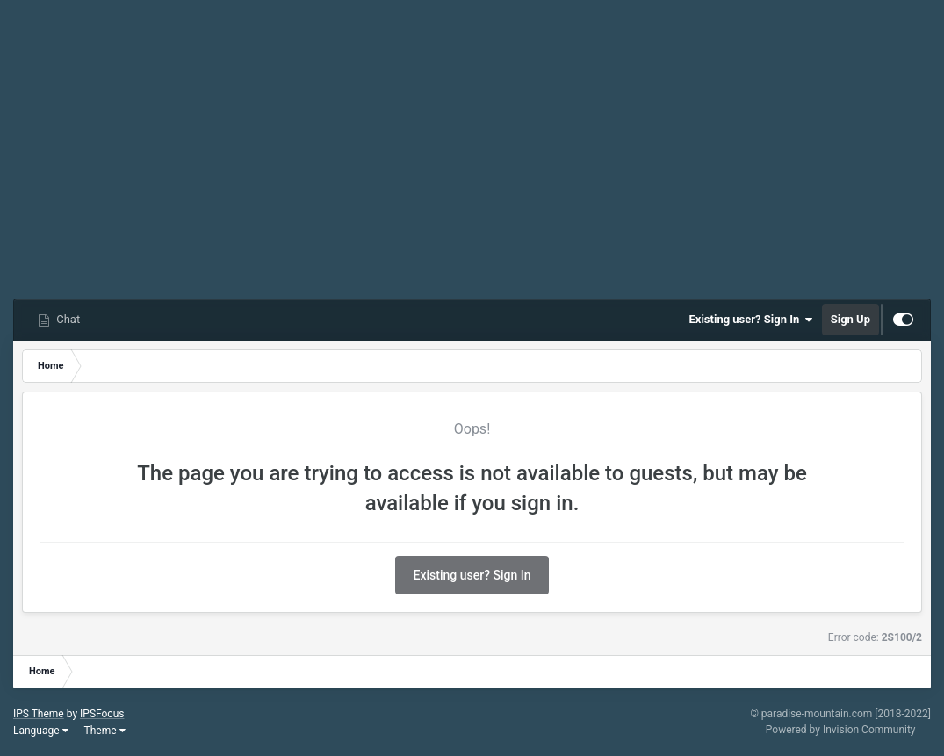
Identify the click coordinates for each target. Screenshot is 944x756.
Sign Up (850, 319)
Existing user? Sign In (751, 319)
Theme (105, 730)
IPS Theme (38, 714)
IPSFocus (102, 714)
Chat (67, 319)
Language (40, 730)
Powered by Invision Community (841, 730)
